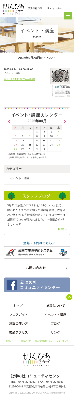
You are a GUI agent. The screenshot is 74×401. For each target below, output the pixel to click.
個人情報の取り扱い (44, 341)
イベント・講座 (20, 178)
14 (29, 140)
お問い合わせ (12, 341)
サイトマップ (62, 341)
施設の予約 (26, 341)
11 (58, 136)
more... (62, 228)
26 (15, 149)
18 (58, 140)
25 (58, 144)
